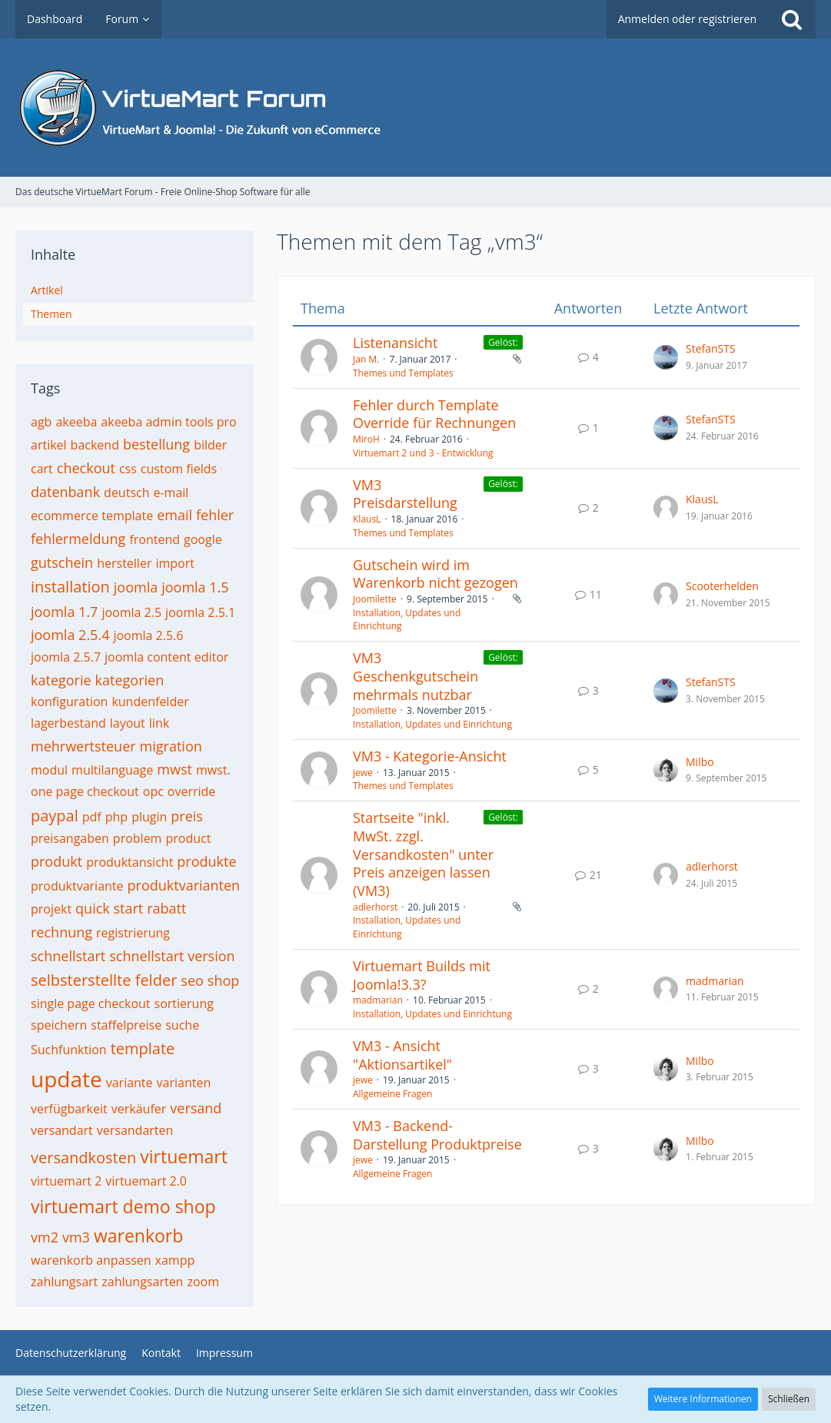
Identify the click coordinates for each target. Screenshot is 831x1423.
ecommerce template (92, 515)
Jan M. (366, 359)
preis (187, 816)
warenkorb (138, 1235)
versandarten (135, 1130)
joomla (136, 587)
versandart (62, 1130)
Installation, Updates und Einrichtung (432, 724)
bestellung (156, 444)
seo (192, 980)
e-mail (170, 492)
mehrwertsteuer (83, 746)
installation (70, 586)
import (174, 563)
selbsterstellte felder (104, 980)
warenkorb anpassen (91, 1260)
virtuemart (184, 1156)
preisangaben (70, 838)
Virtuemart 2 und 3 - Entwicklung (423, 452)
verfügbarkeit (69, 1108)
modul (49, 769)
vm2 (44, 1237)
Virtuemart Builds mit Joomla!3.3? (421, 975)
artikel (49, 444)
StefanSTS (711, 348)
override (192, 791)
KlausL (367, 519)
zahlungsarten (142, 1281)
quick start (109, 908)
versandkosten (83, 1157)
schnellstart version (171, 956)
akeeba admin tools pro (168, 421)
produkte (206, 861)
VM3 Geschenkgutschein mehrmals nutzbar (415, 675)
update (66, 1078)
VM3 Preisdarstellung (405, 494)
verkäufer (139, 1108)
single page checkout (91, 1003)
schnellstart (68, 956)
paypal (54, 815)
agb (41, 421)
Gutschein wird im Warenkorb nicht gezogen (435, 574)
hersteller (124, 563)
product (188, 838)
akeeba (76, 421)
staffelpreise (126, 1025)
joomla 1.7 (64, 611)
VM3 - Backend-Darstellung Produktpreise (437, 1134)
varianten (184, 1082)
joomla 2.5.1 (200, 612)
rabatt (166, 908)
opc (153, 791)
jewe (363, 772)
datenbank (65, 492)
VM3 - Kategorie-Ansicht (430, 756)
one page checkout (85, 791)
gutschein (62, 562)
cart (42, 468)
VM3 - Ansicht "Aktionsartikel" (402, 1055)
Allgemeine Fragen (392, 1093)
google (203, 539)
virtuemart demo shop (123, 1206)
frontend (154, 539)
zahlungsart (64, 1281)
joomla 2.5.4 (70, 634)
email (174, 515)
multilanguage (112, 769)
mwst (174, 769)
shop (223, 980)
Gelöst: (503, 342)
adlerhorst (375, 907)
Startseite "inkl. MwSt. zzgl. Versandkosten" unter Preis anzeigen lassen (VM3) (423, 854)
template (143, 1048)
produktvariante (77, 885)
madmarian (378, 1000)
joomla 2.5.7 (66, 656)
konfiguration (69, 701)
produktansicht (129, 862)
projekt (51, 909)
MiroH (366, 439)
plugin (149, 816)
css (128, 468)
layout (127, 723)
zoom (203, 1281)
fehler (215, 515)
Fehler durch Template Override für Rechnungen (434, 414)
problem (137, 838)
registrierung (133, 932)
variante (129, 1082)
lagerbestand (68, 723)
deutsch (126, 492)
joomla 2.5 (131, 612)
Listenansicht (395, 342)
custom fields (179, 468)
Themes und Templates (403, 373)
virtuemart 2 (66, 1181)
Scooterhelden (722, 586)
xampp (175, 1260)
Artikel (47, 290)
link (159, 723)
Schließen (788, 1398)
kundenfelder (149, 701)
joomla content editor (166, 656)
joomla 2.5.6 (148, 635)
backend (95, 444)
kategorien (130, 680)
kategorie (61, 680)
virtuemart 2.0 (146, 1181)
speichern (59, 1025)
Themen (51, 314)
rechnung (61, 932)
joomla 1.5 (194, 587)
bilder (210, 444)
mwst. (213, 769)
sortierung (184, 1003)
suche (182, 1025)
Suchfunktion (69, 1049)
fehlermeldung (78, 538)
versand (195, 1108)
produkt (56, 861)
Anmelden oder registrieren (687, 19)
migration (171, 746)
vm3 (76, 1237)
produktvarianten (184, 885)
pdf (91, 816)
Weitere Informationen (703, 1398)
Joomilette (375, 598)
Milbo (700, 762)
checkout (86, 468)
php (116, 816)
